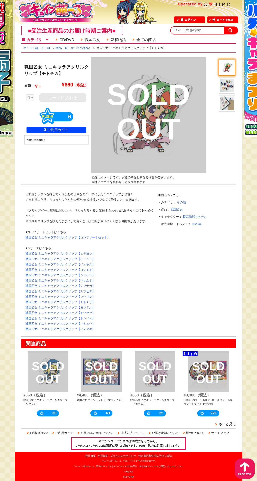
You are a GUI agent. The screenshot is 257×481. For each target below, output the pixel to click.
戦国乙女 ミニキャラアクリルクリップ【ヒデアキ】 (60, 329)
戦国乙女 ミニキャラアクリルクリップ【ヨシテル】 (60, 307)
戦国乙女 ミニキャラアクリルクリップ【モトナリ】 (60, 302)
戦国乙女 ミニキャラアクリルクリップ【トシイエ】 (60, 318)
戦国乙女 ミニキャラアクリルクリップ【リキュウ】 (60, 323)
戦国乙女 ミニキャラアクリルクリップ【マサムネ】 (60, 280)
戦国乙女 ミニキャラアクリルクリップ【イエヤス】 (60, 264)
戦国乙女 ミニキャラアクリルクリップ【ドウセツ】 (60, 312)
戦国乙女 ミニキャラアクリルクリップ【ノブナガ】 (60, 285)
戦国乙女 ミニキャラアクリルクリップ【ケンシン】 (60, 259)
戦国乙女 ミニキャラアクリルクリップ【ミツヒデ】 (60, 291)
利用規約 (103, 455)
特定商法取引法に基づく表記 (155, 455)
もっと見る (227, 424)
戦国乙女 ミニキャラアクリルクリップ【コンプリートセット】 (67, 237)
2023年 (196, 224)
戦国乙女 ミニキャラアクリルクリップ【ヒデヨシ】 (60, 253)
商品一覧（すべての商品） (74, 48)
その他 (181, 202)
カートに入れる (63, 97)
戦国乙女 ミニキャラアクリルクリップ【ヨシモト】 (60, 269)
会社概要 (90, 455)
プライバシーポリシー (123, 455)
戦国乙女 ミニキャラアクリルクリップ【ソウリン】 (60, 296)
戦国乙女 (177, 209)
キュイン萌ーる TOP (37, 48)
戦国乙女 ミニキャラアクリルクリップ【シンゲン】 (60, 275)
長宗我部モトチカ (195, 216)
